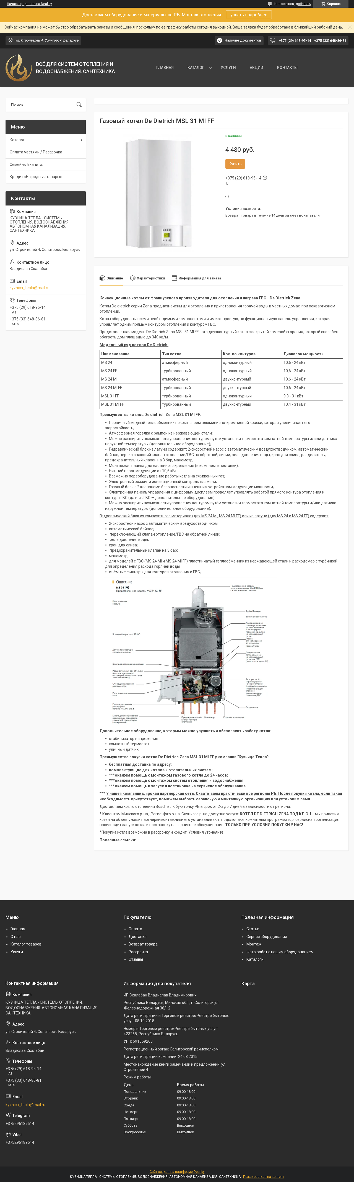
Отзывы (136, 959)
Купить (235, 164)
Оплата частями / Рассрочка (36, 152)
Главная (18, 929)
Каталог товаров (26, 944)
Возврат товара (143, 944)
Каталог (17, 140)
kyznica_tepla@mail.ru (30, 288)
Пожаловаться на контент (263, 1177)
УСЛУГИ (228, 67)
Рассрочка (138, 952)
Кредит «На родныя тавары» (36, 176)
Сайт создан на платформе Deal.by (177, 1172)
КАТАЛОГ (196, 67)
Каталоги (255, 959)
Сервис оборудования (266, 936)
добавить (303, 4)
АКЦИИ (256, 67)
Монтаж (253, 944)
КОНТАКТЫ (287, 67)
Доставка (138, 936)
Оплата (135, 929)
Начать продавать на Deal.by (29, 4)
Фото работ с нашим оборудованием (280, 952)
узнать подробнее (248, 14)
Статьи (252, 929)
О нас (15, 936)
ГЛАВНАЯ (165, 67)
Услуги (17, 952)
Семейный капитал (27, 164)
